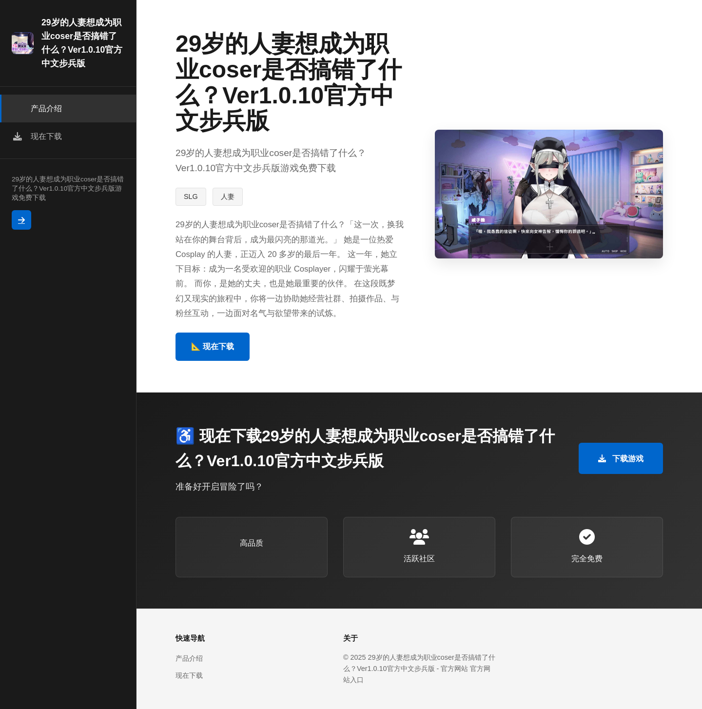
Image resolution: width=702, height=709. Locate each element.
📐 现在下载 (212, 346)
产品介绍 (189, 658)
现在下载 (189, 675)
